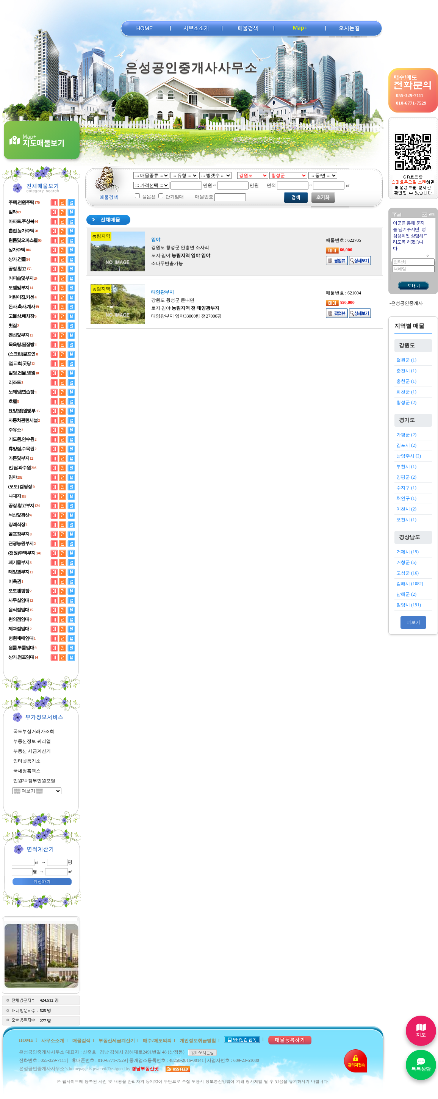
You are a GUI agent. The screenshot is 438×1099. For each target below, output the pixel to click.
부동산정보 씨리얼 (32, 741)
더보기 (413, 622)
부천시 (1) (406, 466)
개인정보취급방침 (198, 1040)
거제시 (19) (407, 551)
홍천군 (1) (406, 381)
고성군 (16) (407, 573)
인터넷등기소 (27, 761)
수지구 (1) (406, 487)
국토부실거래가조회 (33, 731)
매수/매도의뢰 (157, 1040)
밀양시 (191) (408, 604)
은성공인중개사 (407, 303)
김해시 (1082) (409, 583)
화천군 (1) (406, 392)
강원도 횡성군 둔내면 (172, 300)
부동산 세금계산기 (32, 751)
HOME (26, 1040)
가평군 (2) (406, 434)
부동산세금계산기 (117, 1040)
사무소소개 (52, 1040)
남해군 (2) (406, 594)
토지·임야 (180, 255)
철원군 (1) (406, 360)
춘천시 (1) (406, 370)
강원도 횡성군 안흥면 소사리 (180, 247)
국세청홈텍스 (27, 770)
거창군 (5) (406, 562)
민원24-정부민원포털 (34, 780)
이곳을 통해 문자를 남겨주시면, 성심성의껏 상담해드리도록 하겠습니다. (410, 238)
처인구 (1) (406, 498)
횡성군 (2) (406, 402)
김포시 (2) (406, 445)
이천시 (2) (406, 509)
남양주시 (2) (408, 456)
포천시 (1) (406, 519)
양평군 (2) (406, 477)
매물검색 (81, 1040)
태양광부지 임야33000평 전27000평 (186, 316)
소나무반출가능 (167, 263)
